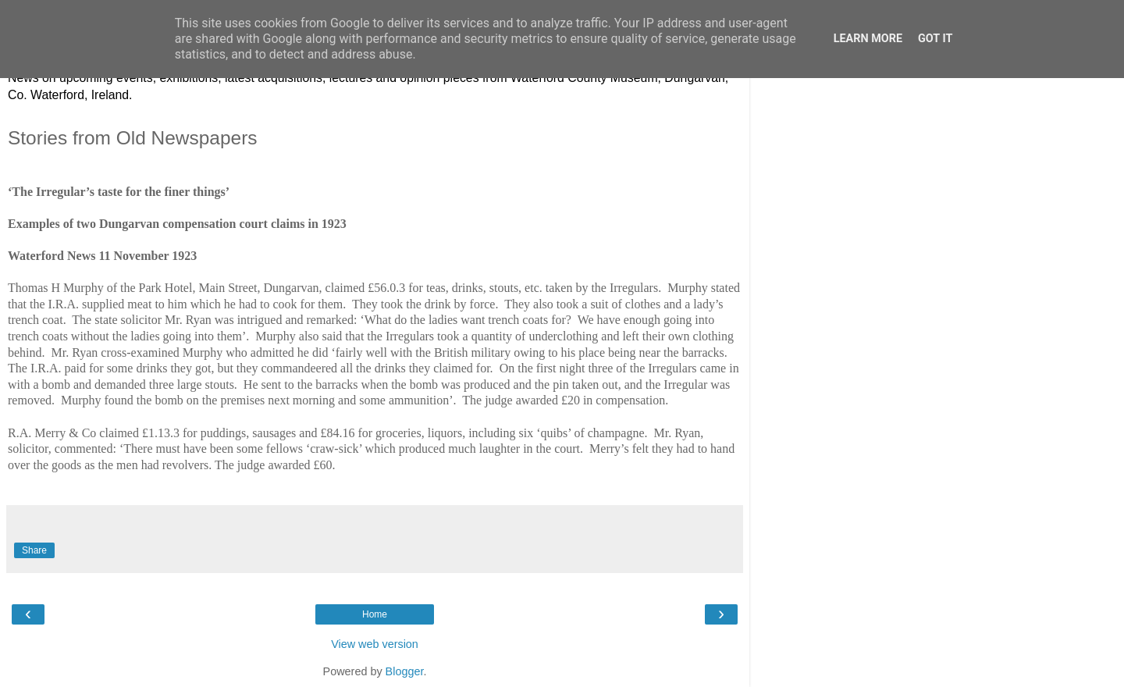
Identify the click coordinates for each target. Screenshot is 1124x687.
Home (374, 614)
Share (34, 550)
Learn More (868, 38)
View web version (374, 644)
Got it (935, 38)
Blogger (405, 671)
